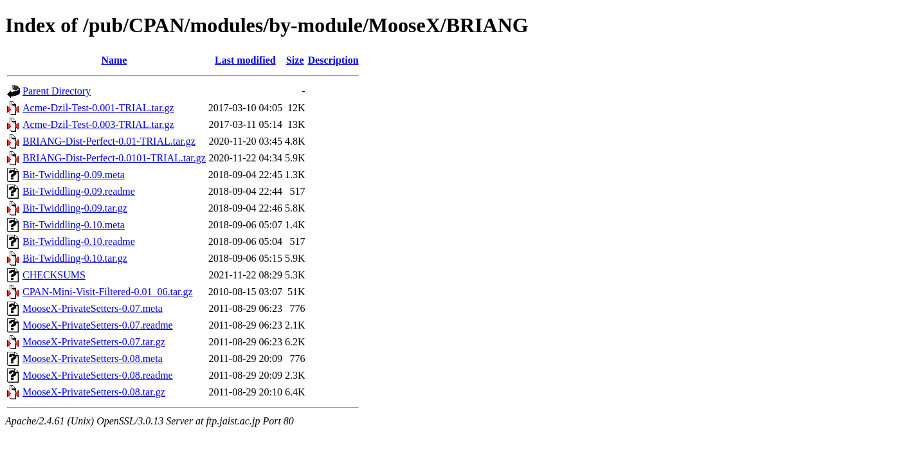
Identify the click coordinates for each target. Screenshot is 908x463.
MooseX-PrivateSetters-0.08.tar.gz (94, 391)
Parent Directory (57, 91)
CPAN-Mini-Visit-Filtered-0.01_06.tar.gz (108, 291)
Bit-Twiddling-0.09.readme (79, 191)
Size (295, 60)
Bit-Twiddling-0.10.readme (79, 241)
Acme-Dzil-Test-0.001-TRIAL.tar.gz (98, 107)
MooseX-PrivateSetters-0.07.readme (98, 325)
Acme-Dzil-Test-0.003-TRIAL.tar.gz (98, 124)
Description (333, 60)
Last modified (245, 60)
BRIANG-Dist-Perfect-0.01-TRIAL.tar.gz (109, 141)
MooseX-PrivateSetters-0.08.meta (93, 358)
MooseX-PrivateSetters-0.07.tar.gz (94, 341)
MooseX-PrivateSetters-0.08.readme (98, 375)
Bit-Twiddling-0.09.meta (74, 174)
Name (114, 60)
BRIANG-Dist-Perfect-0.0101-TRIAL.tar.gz (114, 157)
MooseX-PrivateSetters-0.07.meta (93, 308)
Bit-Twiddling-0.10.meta (74, 224)
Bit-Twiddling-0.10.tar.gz (75, 258)
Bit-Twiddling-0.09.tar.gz (75, 208)
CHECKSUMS (54, 274)
